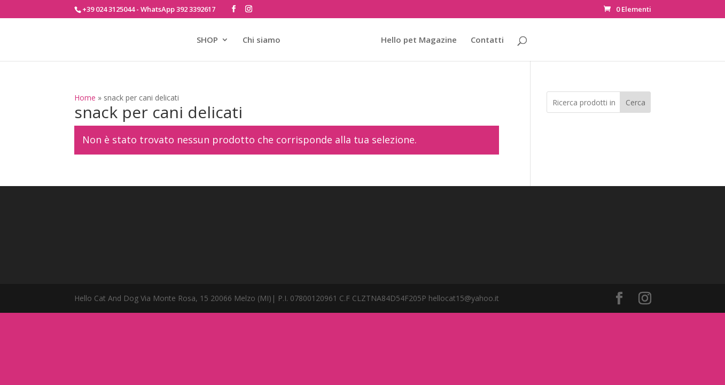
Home (85, 98)
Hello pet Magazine (419, 40)
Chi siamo (261, 40)
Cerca (635, 102)
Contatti (487, 40)
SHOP (207, 40)
